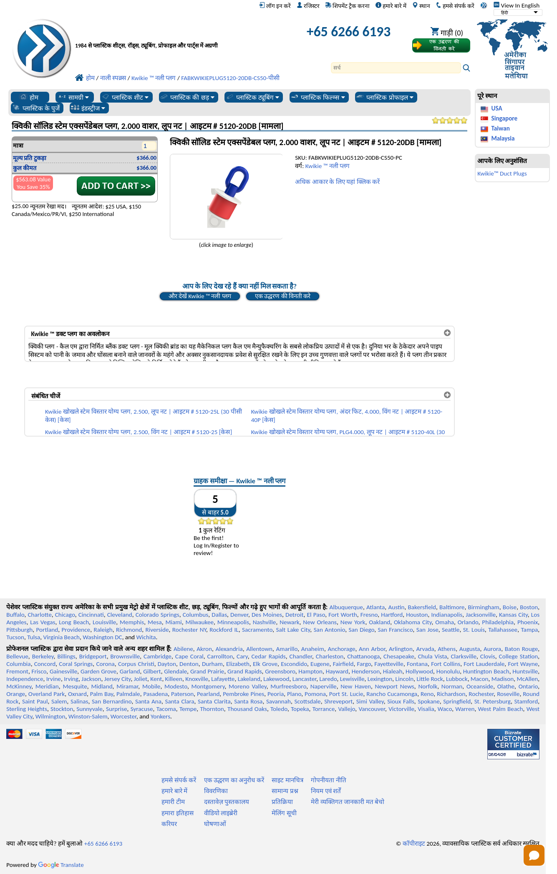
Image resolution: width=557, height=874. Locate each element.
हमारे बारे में (391, 6)
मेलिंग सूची (284, 813)
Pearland (208, 694)
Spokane (428, 701)
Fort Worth (342, 614)
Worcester (123, 716)
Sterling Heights (26, 709)
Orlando (468, 622)
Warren (464, 709)
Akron (204, 649)
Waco (445, 709)
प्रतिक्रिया (282, 802)
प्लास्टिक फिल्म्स (317, 97)
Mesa (155, 622)
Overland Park (46, 694)
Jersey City (117, 679)
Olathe (505, 686)
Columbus (196, 614)
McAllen (527, 679)
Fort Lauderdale (484, 664)
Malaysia (502, 138)
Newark (289, 622)
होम (28, 97)
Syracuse (142, 709)
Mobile (151, 686)
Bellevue (17, 656)
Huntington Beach (486, 671)
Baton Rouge (521, 649)
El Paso (316, 614)
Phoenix (527, 622)
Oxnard (77, 694)
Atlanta (375, 607)
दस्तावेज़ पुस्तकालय (226, 802)
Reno (427, 694)
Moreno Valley (248, 686)
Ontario (528, 686)
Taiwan (500, 128)
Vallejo (346, 709)
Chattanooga (363, 656)
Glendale (175, 671)
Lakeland (249, 679)
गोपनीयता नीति (328, 780)
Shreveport (338, 701)
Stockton (61, 709)
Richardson (451, 694)
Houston (417, 614)
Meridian (47, 686)
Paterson (182, 694)
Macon (480, 679)
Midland (101, 686)
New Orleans (320, 622)
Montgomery (208, 686)
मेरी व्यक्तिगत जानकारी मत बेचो (347, 802)
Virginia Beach (61, 637)
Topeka (300, 709)
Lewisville (352, 679)
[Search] (396, 67)
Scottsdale (308, 701)
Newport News (394, 686)
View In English (516, 5)
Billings (66, 656)
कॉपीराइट (414, 843)
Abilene (183, 649)
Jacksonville (481, 614)
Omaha (444, 622)
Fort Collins (445, 664)
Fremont (17, 671)
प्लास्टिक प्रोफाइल (384, 97)
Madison (502, 679)
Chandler (301, 656)
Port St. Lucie (346, 694)
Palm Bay (101, 694)
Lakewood (276, 679)
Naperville (323, 686)
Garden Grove (98, 671)
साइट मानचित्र (287, 780)
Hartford (392, 614)
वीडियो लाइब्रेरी (220, 813)
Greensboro (280, 671)
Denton (189, 664)
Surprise (116, 709)
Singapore (504, 118)
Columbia (18, 664)
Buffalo (15, 614)
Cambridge (157, 656)
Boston (529, 607)
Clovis (487, 656)
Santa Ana (148, 701)
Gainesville (63, 671)
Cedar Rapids (269, 656)
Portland (47, 629)
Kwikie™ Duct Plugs (502, 173)
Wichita (146, 637)
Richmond (129, 629)
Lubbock (457, 679)
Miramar (127, 686)
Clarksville (463, 656)
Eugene (320, 664)
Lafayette (222, 679)
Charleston (329, 656)
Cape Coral (189, 656)
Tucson (15, 637)
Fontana (417, 664)
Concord (44, 664)
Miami (173, 622)
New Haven (355, 686)
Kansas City (513, 614)
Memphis (132, 622)
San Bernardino (112, 701)
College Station (518, 656)
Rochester (481, 694)
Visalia (426, 709)
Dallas (219, 614)
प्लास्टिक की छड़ (186, 97)
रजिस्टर (308, 6)
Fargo (364, 664)
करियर (169, 824)
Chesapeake (398, 656)
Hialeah (393, 671)
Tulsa (33, 637)
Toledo (278, 709)
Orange (15, 694)
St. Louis (474, 629)
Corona (105, 664)
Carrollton (220, 656)
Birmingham (483, 607)
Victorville (401, 709)
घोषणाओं (215, 824)
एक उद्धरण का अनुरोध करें (234, 780)
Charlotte (40, 614)
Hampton (310, 671)
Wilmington (50, 716)
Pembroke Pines (243, 694)
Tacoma (166, 709)
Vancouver (371, 709)
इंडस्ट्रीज (88, 108)
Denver (239, 614)
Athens (447, 649)
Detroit (294, 614)
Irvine (53, 679)
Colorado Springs (157, 614)
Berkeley (43, 656)
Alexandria (228, 649)
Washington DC (102, 637)
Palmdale (128, 694)
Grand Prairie (207, 671)
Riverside (157, 629)
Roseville (508, 694)
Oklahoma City (413, 622)
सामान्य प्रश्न (285, 791)
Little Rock (429, 679)
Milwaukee (200, 622)
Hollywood (419, 671)
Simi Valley (370, 701)
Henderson (366, 671)
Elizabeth (238, 664)
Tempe (188, 709)
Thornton (212, 709)
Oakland (379, 622)
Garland (130, 671)
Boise (510, 607)
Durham (212, 664)
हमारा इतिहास (177, 813)
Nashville (264, 622)
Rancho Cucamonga (391, 694)
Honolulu (448, 671)
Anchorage (341, 649)
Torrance (324, 709)
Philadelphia (498, 622)
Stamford (526, 701)
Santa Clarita (214, 701)
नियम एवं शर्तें (326, 791)
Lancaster (304, 679)
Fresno (369, 614)
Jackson (91, 679)
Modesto (175, 686)
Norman (452, 686)
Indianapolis (446, 614)
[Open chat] (534, 855)
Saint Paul (35, 701)
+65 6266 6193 (349, 31)
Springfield (457, 701)
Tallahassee (502, 629)
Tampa (529, 629)
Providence (76, 629)
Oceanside (479, 686)
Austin (396, 607)
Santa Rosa (248, 701)
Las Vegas (42, 622)
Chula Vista (432, 656)
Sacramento (257, 629)
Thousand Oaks (247, 709)
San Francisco (395, 629)
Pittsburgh (19, 629)
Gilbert (152, 671)
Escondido (294, 664)
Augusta (469, 649)
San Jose (427, 629)
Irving (71, 679)
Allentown (259, 649)
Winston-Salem (88, 716)
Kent (156, 679)
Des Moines (267, 614)
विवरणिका (216, 791)
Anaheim (312, 649)
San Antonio (329, 629)
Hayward (337, 671)
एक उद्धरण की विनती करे (282, 296)
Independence (24, 679)
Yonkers (160, 716)
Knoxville (196, 679)
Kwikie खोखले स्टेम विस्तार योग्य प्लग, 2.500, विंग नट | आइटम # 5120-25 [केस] (138, 432)
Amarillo (287, 649)
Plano (294, 694)
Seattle (450, 629)
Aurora (492, 649)
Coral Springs (76, 664)
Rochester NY (189, 629)
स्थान (421, 6)
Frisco (39, 671)
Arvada (425, 649)
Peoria (275, 694)
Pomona (315, 694)
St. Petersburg (492, 701)
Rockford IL (223, 629)
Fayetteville (388, 664)
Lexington (380, 679)
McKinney (18, 686)
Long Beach (74, 622)
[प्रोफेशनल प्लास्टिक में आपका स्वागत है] (180, 33)
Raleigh (102, 629)
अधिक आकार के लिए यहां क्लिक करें (337, 182)
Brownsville (125, 656)
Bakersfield (422, 607)
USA (496, 108)
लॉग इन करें (275, 6)
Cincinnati (91, 614)
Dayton (167, 664)
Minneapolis (233, 622)
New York (352, 622)
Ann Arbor (372, 649)
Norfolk (427, 686)
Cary (242, 656)
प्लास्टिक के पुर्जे (36, 108)
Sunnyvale (89, 709)
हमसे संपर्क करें (455, 6)
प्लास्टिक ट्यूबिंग (252, 97)
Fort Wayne (523, 664)
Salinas (79, 701)
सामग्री (73, 97)
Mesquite (75, 686)
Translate (61, 865)
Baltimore (451, 607)
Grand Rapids (244, 671)
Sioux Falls (400, 701)
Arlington (401, 649)
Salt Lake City (293, 629)
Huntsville (525, 671)
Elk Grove (265, 664)
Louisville (104, 622)
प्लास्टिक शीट (125, 97)
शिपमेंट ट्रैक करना (347, 6)
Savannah (278, 701)
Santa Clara (179, 701)
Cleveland (119, 614)
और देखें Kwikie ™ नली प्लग (200, 296)
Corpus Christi (136, 664)
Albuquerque (346, 607)
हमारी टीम (172, 802)
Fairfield (343, 664)
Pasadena (155, 694)
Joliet (140, 679)
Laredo (328, 679)
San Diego (361, 629)
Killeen (173, 679)
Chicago (65, 614)
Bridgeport (93, 656)
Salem (59, 701)
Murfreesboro (288, 686)
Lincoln (405, 679)
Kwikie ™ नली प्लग (327, 166)
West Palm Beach (500, 709)
